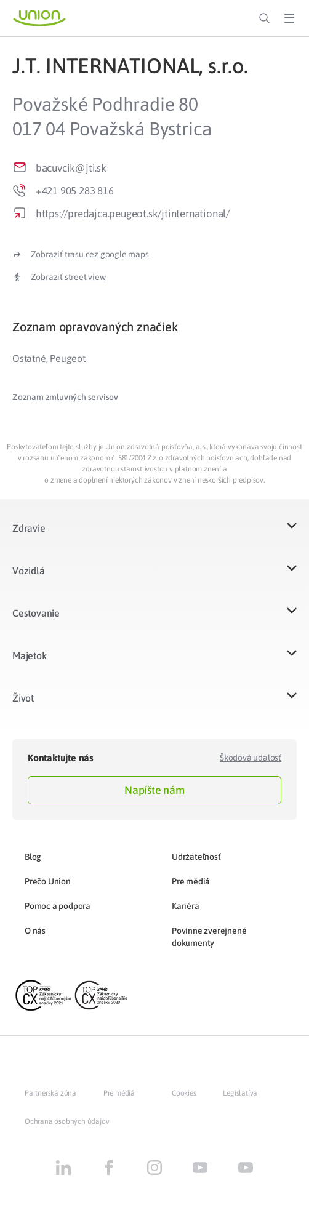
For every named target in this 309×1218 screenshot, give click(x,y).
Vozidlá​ (28, 570)
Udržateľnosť (196, 857)
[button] (65, 397)
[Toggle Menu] (289, 18)
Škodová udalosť (250, 758)
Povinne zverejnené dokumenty (209, 937)
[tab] (154, 327)
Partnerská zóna (50, 1093)
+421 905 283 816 (75, 191)
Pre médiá (191, 881)
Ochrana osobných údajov (67, 1121)
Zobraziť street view (68, 277)
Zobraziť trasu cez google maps (90, 254)
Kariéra (185, 906)
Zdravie (29, 528)
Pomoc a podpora (57, 906)
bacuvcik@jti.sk (71, 168)
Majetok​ (29, 655)
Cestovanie (36, 613)
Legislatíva (240, 1093)
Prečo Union (48, 881)
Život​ (23, 697)
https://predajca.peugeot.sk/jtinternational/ (133, 213)
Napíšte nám (154, 789)
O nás (35, 931)
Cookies (184, 1093)
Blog (33, 857)
